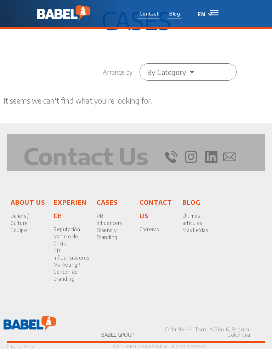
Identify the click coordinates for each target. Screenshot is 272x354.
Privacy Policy (20, 346)
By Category (170, 72)
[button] (149, 14)
